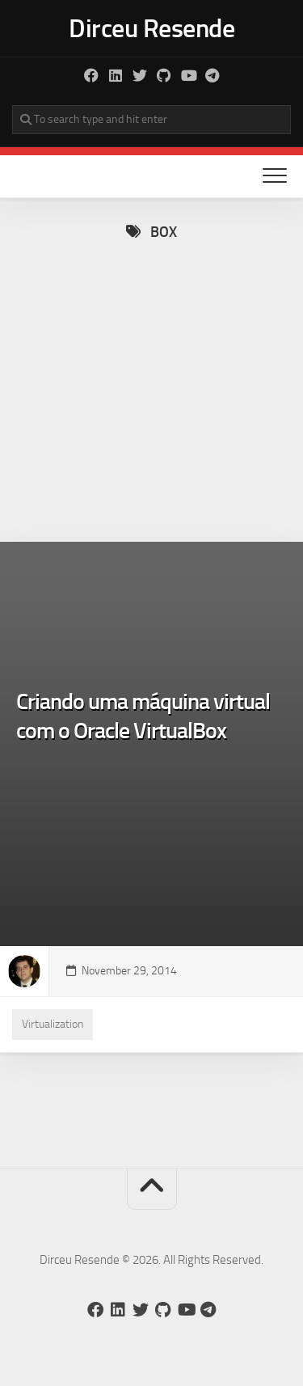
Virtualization (52, 1024)
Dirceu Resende (151, 28)
